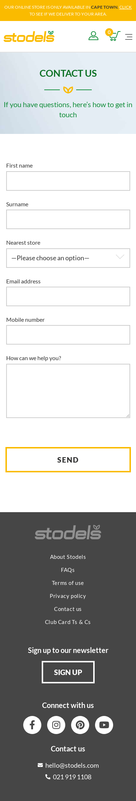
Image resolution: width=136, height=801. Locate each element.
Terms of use (68, 582)
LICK (127, 7)
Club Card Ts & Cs (68, 622)
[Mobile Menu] (128, 36)
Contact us (68, 609)
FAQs (68, 569)
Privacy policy (68, 596)
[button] (68, 672)
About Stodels (68, 556)
